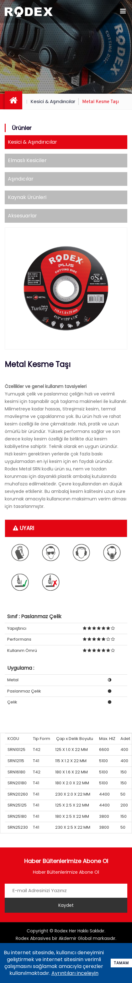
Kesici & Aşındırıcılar (53, 101)
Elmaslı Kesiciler (27, 160)
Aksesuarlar (22, 215)
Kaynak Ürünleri (27, 197)
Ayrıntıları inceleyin (74, 973)
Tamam (121, 963)
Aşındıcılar (21, 178)
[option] (66, 288)
